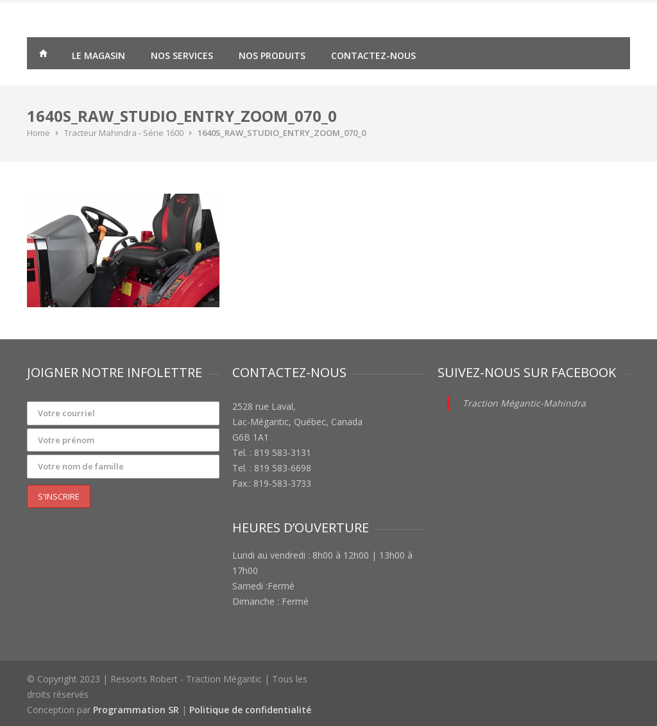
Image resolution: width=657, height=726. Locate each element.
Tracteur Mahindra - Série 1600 (123, 133)
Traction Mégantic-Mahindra (524, 403)
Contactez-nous (373, 55)
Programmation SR (136, 710)
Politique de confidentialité (250, 710)
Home (38, 133)
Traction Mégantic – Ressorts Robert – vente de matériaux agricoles (43, 55)
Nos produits (272, 55)
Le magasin (98, 55)
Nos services (182, 55)
